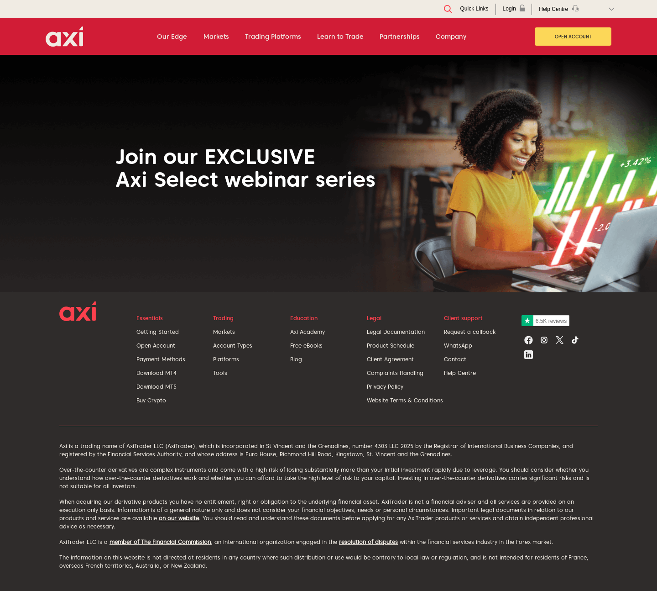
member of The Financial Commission (160, 541)
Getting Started (157, 331)
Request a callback (469, 331)
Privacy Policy (385, 386)
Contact (455, 359)
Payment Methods (160, 359)
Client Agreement (390, 359)
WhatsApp (458, 345)
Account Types (232, 345)
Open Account (573, 36)
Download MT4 (156, 372)
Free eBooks (306, 345)
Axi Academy (307, 331)
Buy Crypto (151, 400)
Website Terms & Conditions (405, 400)
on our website (179, 518)
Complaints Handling (395, 372)
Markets (224, 331)
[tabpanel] (328, 173)
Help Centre (460, 372)
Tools (220, 372)
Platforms (226, 359)
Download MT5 (156, 386)
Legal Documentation (396, 331)
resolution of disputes (368, 541)
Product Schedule (390, 345)
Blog (296, 359)
